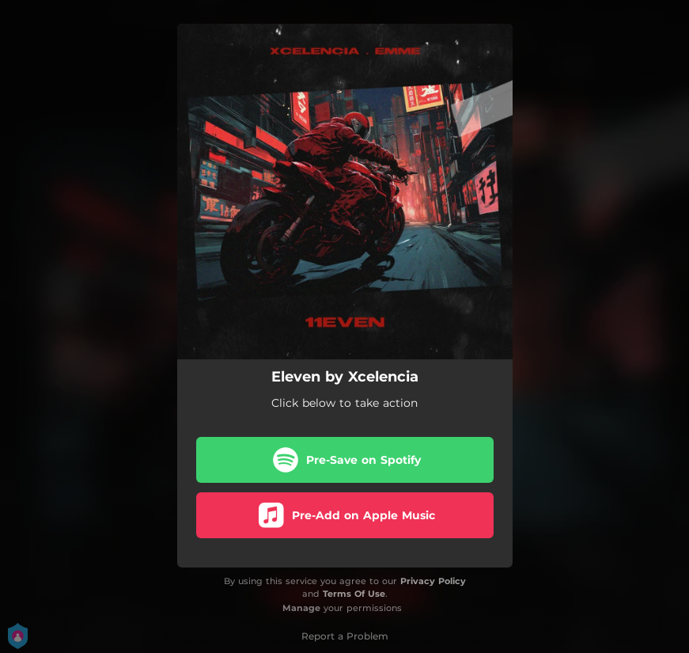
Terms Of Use (354, 593)
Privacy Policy (433, 581)
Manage (301, 607)
